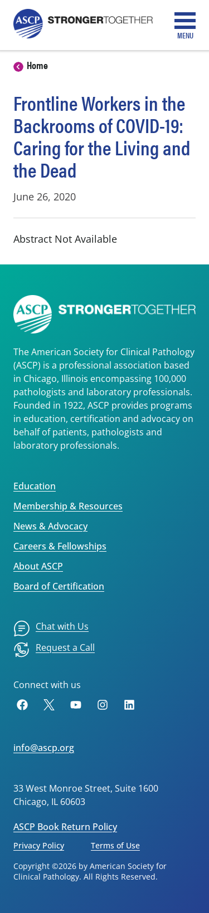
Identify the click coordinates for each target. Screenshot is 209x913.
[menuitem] (51, 628)
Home (37, 65)
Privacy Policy (38, 845)
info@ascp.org (43, 748)
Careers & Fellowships (59, 546)
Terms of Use (115, 845)
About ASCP (38, 566)
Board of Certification (58, 586)
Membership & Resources (68, 506)
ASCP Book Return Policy (65, 827)
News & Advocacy (50, 526)
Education (34, 486)
